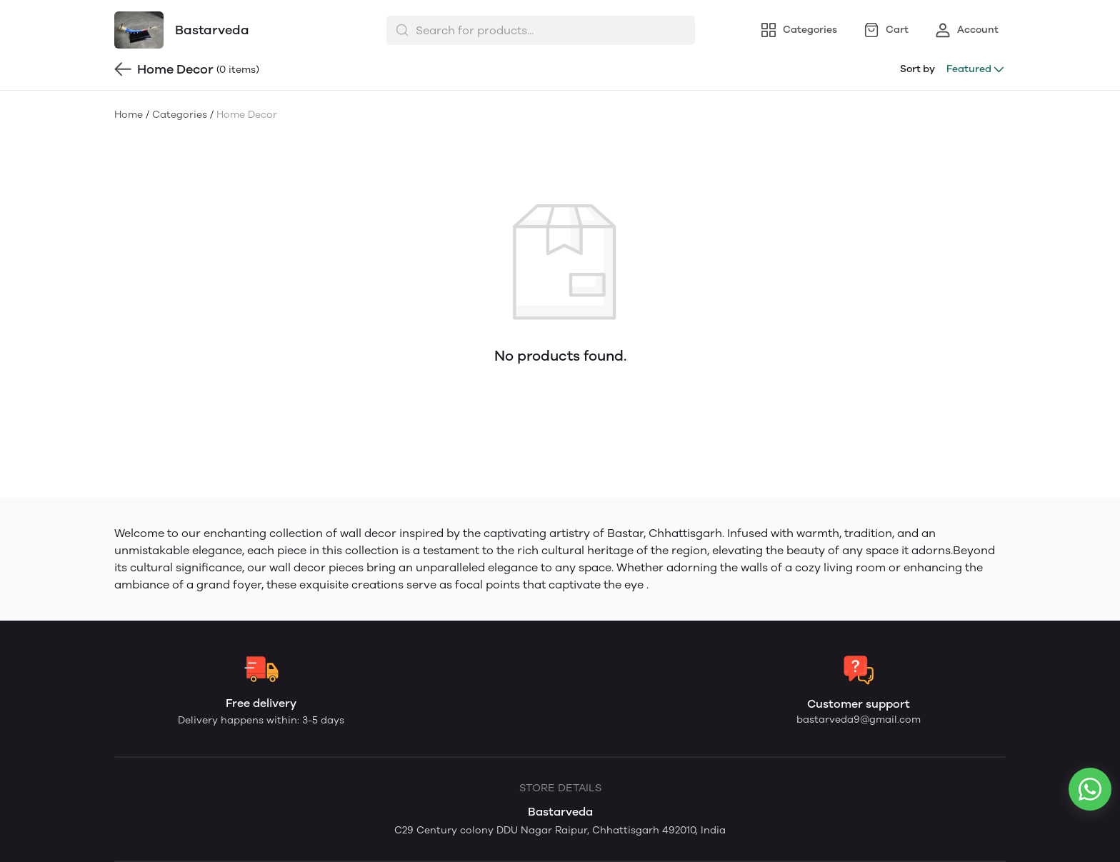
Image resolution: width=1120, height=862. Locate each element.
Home (128, 115)
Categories (179, 115)
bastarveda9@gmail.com (858, 719)
